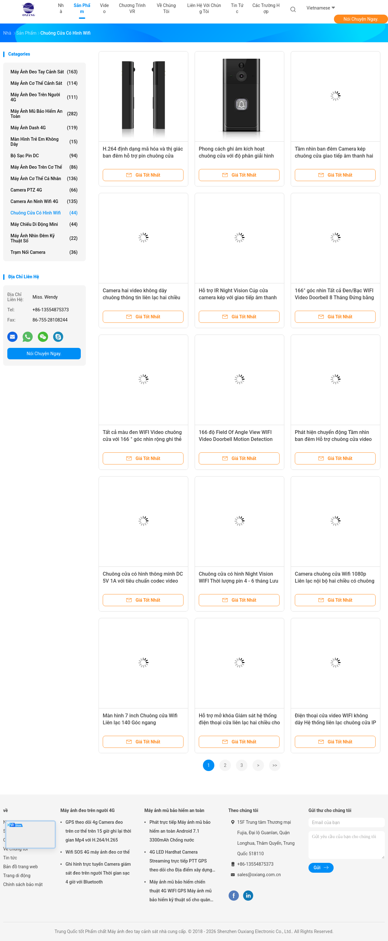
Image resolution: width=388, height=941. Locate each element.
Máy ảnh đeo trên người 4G (44, 97)
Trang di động (17, 875)
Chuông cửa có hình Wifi (44, 213)
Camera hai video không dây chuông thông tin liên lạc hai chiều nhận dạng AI (141, 298)
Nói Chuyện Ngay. (360, 19)
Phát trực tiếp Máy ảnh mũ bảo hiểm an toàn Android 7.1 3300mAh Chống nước (180, 831)
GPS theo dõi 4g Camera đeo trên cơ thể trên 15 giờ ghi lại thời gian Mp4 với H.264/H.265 (98, 831)
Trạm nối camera (44, 252)
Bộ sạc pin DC (44, 155)
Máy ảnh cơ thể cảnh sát (44, 83)
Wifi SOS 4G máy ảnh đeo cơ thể (98, 852)
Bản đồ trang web (20, 866)
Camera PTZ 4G (44, 190)
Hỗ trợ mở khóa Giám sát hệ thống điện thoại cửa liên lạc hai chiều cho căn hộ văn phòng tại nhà (239, 723)
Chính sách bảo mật (23, 884)
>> (275, 765)
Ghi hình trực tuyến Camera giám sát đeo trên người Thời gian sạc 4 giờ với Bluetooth (98, 873)
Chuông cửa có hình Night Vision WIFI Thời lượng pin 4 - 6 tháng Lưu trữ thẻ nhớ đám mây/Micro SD (238, 581)
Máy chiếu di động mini (44, 224)
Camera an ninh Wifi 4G (44, 201)
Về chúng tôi (15, 848)
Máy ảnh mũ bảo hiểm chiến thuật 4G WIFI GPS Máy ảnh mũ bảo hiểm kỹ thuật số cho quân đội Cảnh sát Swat (180, 891)
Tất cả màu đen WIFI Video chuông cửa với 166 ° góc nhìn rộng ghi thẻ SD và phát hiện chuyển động (142, 439)
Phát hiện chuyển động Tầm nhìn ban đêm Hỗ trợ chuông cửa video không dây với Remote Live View (333, 439)
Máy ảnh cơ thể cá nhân (44, 178)
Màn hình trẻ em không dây (44, 142)
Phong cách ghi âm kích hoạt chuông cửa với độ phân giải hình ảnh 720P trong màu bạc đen (236, 156)
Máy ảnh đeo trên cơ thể (44, 167)
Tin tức (10, 857)
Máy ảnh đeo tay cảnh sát (44, 72)
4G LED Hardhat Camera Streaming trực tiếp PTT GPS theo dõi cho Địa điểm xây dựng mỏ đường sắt (180, 862)
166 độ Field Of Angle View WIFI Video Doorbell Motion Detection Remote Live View (236, 439)
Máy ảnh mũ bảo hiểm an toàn (44, 114)
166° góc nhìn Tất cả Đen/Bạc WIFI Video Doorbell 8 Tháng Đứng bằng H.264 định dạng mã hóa (334, 298)
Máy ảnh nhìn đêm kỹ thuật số (44, 238)
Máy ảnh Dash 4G (44, 128)
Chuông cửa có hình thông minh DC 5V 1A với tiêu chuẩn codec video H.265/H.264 (143, 581)
